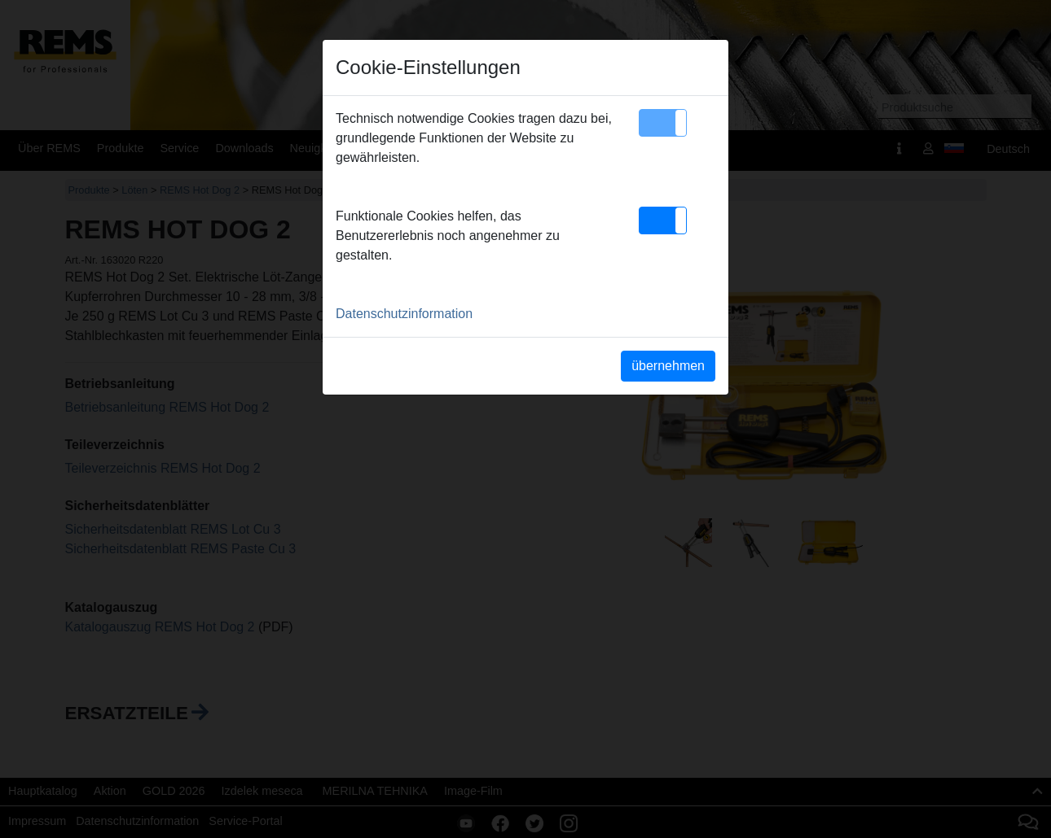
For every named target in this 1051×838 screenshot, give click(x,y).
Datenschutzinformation (404, 314)
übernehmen (668, 366)
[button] (663, 123)
